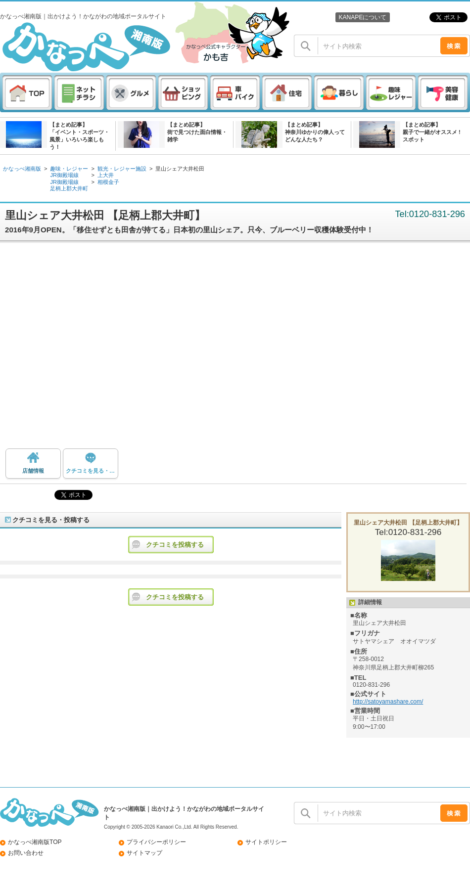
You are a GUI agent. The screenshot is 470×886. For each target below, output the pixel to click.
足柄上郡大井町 (69, 188)
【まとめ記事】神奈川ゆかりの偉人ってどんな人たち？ (315, 132)
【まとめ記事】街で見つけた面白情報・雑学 (197, 132)
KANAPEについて (362, 17)
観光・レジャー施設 (121, 169)
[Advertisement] (93, 348)
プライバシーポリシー (156, 842)
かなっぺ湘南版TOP (35, 842)
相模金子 (108, 182)
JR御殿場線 (64, 175)
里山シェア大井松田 (179, 169)
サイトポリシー (266, 842)
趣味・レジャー (69, 169)
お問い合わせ (26, 852)
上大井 (105, 175)
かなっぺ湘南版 (22, 169)
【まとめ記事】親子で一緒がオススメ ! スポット (432, 132)
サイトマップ (144, 852)
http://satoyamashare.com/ (388, 701)
